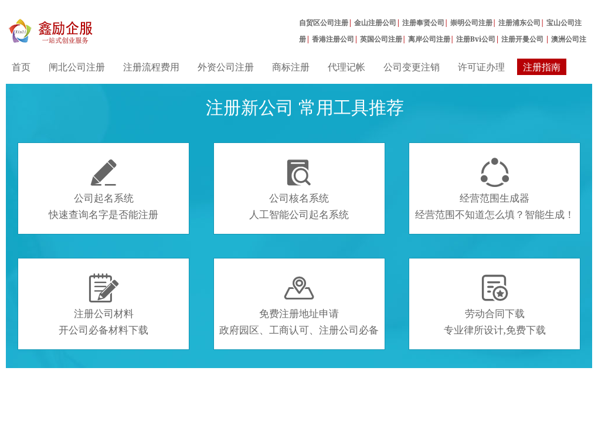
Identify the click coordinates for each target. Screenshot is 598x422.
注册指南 (541, 66)
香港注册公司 (333, 39)
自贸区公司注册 (323, 23)
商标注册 (291, 66)
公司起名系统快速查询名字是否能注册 (103, 189)
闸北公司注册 (77, 66)
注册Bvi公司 (476, 39)
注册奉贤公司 (423, 23)
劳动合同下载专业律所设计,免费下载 (495, 304)
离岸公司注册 (429, 39)
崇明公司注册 (471, 23)
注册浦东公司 (519, 23)
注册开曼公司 (523, 39)
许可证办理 (481, 66)
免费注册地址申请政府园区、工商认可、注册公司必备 (299, 304)
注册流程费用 (151, 66)
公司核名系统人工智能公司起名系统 (299, 189)
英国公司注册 (381, 39)
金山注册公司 (375, 23)
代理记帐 (346, 66)
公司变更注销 (411, 66)
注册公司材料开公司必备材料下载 (103, 304)
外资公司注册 (226, 66)
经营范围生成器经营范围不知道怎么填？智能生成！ (495, 189)
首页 (21, 66)
